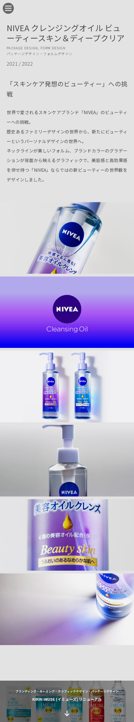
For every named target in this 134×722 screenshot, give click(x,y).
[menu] (8, 8)
